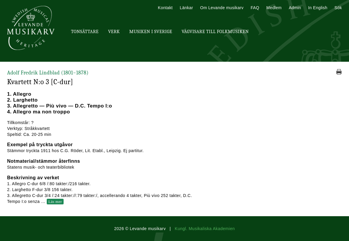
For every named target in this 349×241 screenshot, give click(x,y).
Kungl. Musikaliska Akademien (205, 228)
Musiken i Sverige (150, 31)
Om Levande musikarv (222, 7)
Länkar (186, 7)
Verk (114, 31)
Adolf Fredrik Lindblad (47, 73)
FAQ (255, 7)
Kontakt (165, 7)
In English (317, 7)
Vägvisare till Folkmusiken (215, 31)
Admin (295, 7)
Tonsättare (84, 31)
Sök (338, 7)
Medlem (274, 7)
